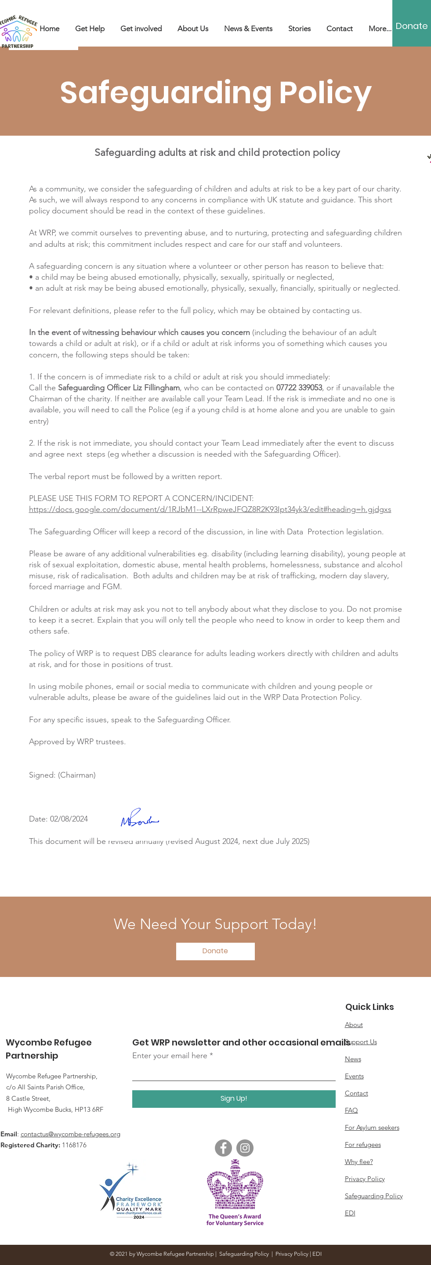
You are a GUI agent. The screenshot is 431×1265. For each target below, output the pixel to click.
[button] (248, 24)
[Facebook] (223, 1148)
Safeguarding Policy (244, 1254)
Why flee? (359, 1161)
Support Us (361, 1042)
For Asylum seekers (372, 1127)
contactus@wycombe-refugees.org (70, 1134)
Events (354, 1076)
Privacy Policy (292, 1254)
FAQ (351, 1110)
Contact (356, 1093)
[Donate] (412, 26)
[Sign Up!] (234, 1099)
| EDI (316, 1254)
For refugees (363, 1144)
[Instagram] (245, 1148)
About (354, 1024)
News (353, 1059)
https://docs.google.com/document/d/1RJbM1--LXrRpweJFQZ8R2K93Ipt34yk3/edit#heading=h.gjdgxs (210, 509)
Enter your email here (169, 1056)
